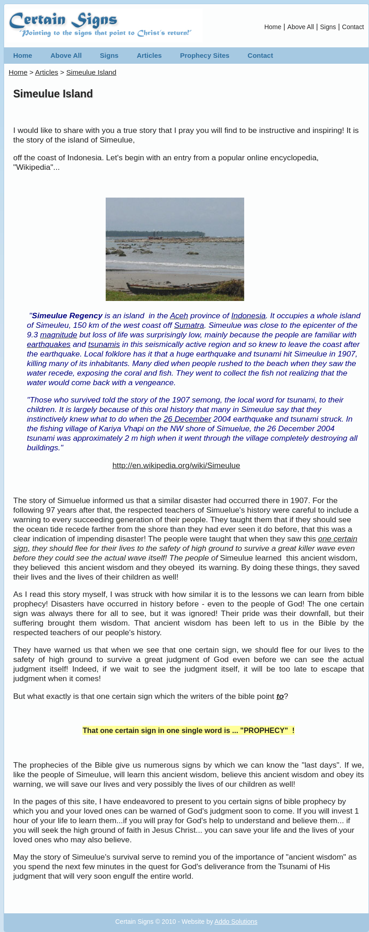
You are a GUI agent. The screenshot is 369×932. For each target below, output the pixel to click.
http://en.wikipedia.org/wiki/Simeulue (177, 465)
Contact (353, 27)
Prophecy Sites (204, 55)
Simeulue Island (91, 72)
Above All (300, 27)
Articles (149, 55)
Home (272, 27)
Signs (328, 27)
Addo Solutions (236, 921)
